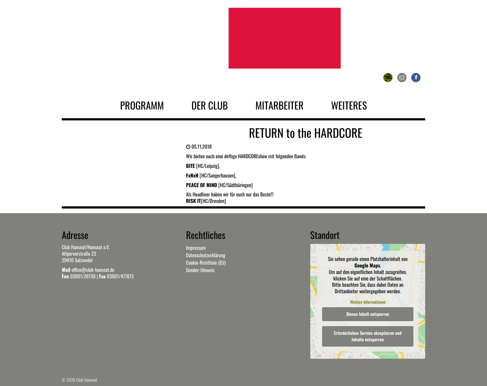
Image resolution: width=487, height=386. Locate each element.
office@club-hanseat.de (92, 269)
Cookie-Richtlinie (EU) (205, 262)
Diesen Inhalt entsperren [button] (367, 314)
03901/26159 (82, 276)
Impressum (196, 247)
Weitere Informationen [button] (367, 302)
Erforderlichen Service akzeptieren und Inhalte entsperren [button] (368, 336)
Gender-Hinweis (200, 270)
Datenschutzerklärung (205, 255)
